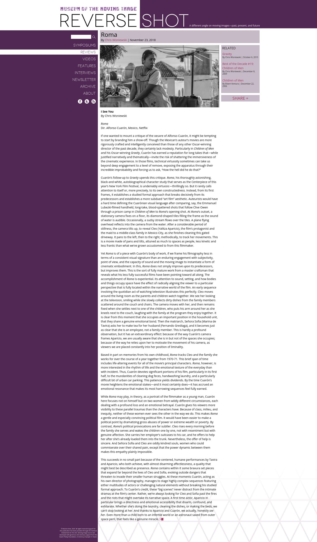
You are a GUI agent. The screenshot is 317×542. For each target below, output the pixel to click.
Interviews (85, 73)
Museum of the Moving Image (98, 9)
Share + (240, 98)
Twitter (87, 101)
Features (87, 66)
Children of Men (240, 83)
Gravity (240, 55)
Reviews (88, 52)
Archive (88, 86)
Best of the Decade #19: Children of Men (240, 68)
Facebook (80, 101)
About (89, 93)
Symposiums (84, 45)
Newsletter (84, 79)
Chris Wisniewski (116, 40)
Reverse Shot (124, 20)
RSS (93, 101)
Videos (89, 59)
